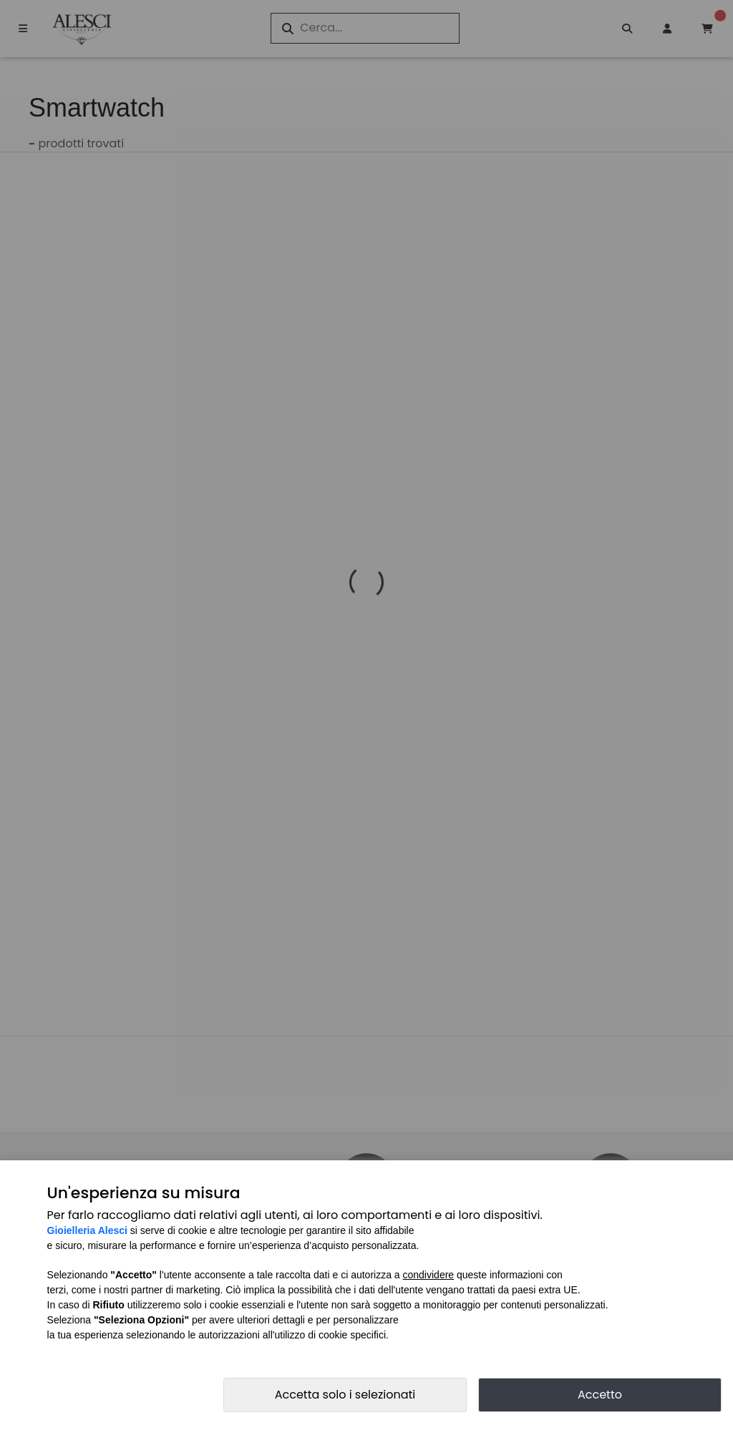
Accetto (600, 1394)
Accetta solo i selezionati (345, 1394)
